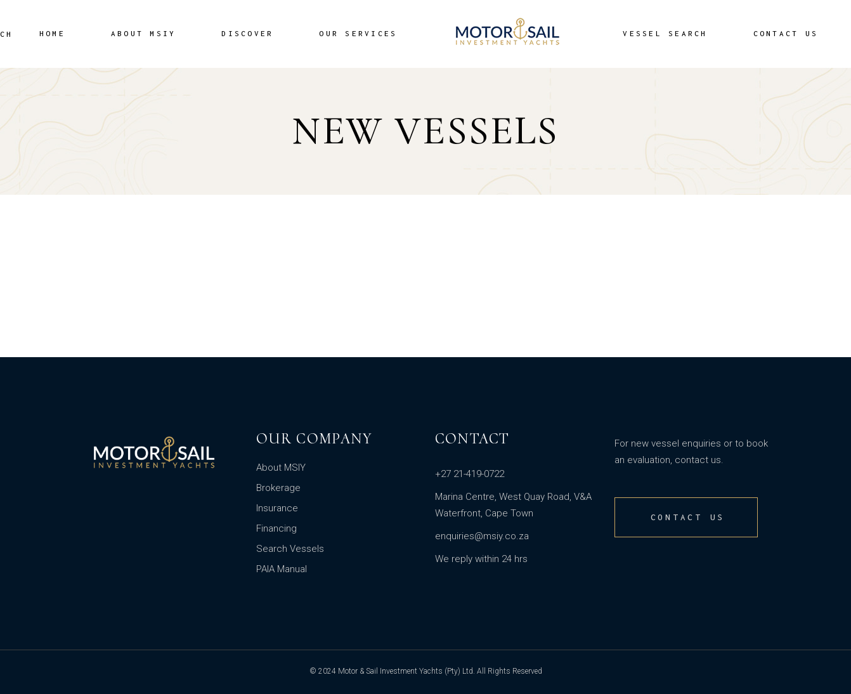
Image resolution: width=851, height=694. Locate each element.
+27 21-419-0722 (469, 474)
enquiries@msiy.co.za (482, 536)
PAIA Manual (281, 569)
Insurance (277, 508)
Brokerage (278, 488)
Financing (276, 528)
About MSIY (281, 467)
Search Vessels (290, 548)
